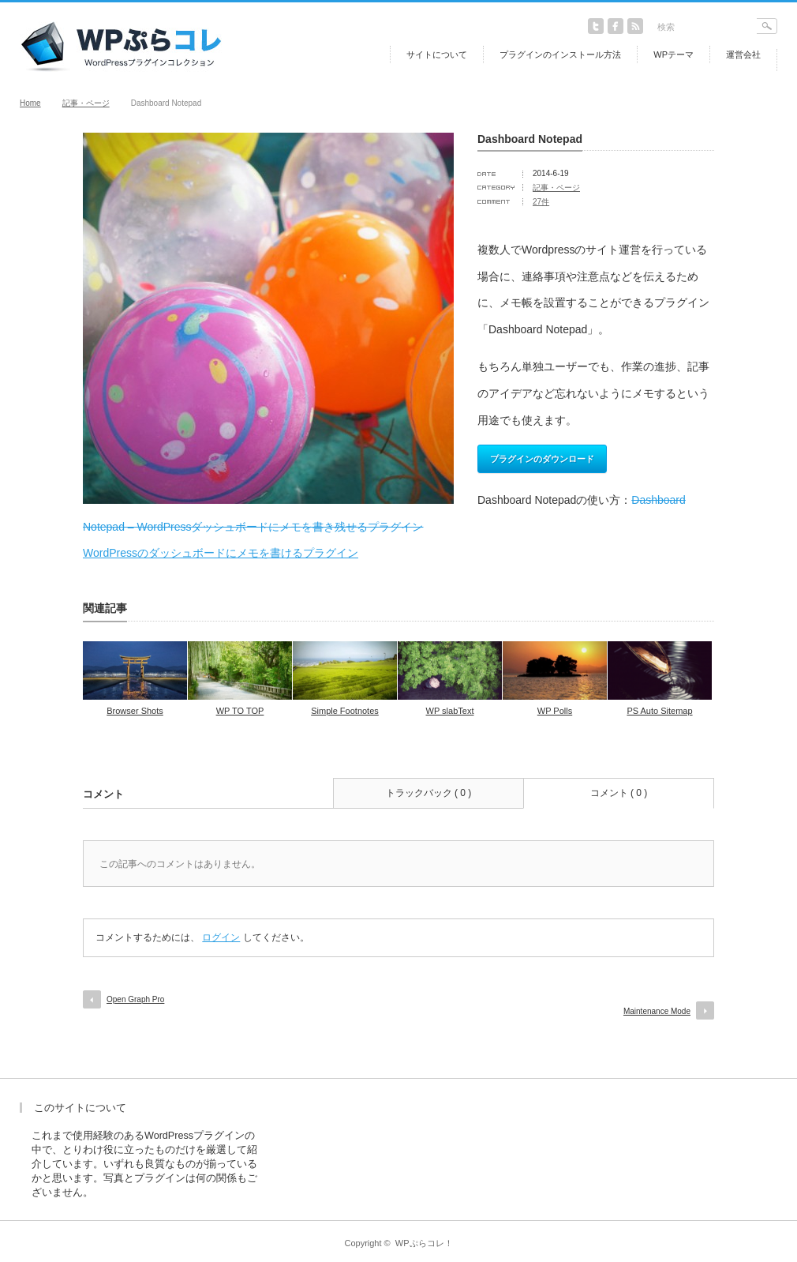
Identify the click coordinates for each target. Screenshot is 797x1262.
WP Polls (554, 711)
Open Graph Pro (135, 999)
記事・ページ (86, 103)
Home (30, 103)
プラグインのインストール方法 (560, 54)
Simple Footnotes (345, 711)
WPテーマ (673, 54)
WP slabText (450, 711)
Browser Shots (135, 711)
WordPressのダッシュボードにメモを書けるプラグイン (220, 552)
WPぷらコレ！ (424, 1243)
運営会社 (743, 54)
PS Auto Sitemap (659, 711)
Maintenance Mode (656, 1011)
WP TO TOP (240, 711)
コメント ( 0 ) (619, 792)
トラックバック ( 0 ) (429, 792)
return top (765, 1066)
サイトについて (436, 54)
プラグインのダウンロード (542, 459)
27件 (541, 201)
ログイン (221, 937)
